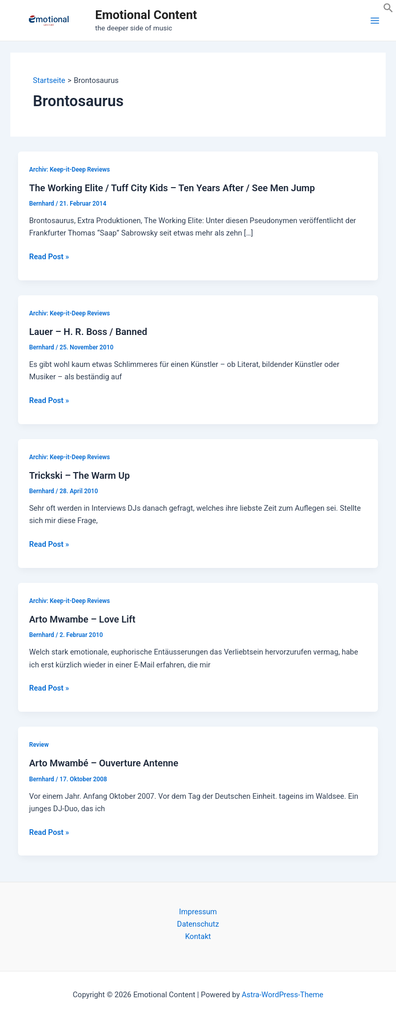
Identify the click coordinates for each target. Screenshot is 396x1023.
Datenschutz (198, 924)
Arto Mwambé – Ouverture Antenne (103, 763)
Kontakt (198, 936)
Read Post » (49, 256)
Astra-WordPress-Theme (282, 994)
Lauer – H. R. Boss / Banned (88, 331)
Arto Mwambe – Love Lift (82, 619)
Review (38, 744)
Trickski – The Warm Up (79, 475)
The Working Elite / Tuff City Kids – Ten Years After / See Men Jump (172, 187)
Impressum (198, 911)
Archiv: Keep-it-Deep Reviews (69, 169)
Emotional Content (146, 15)
